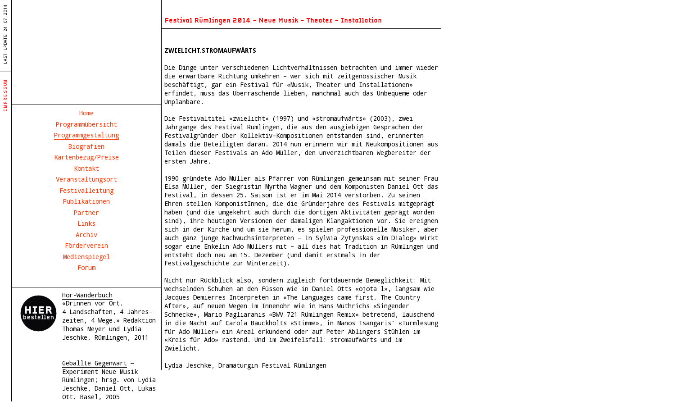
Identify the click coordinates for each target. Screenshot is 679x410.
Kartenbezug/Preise (86, 157)
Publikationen (86, 201)
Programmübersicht (86, 124)
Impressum (5, 95)
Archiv (86, 234)
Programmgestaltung (86, 135)
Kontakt (86, 168)
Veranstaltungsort (86, 179)
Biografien (86, 146)
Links (86, 223)
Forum (86, 267)
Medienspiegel (86, 256)
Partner (86, 212)
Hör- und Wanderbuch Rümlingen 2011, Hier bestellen (38, 313)
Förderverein (86, 245)
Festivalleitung (86, 190)
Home (86, 113)
